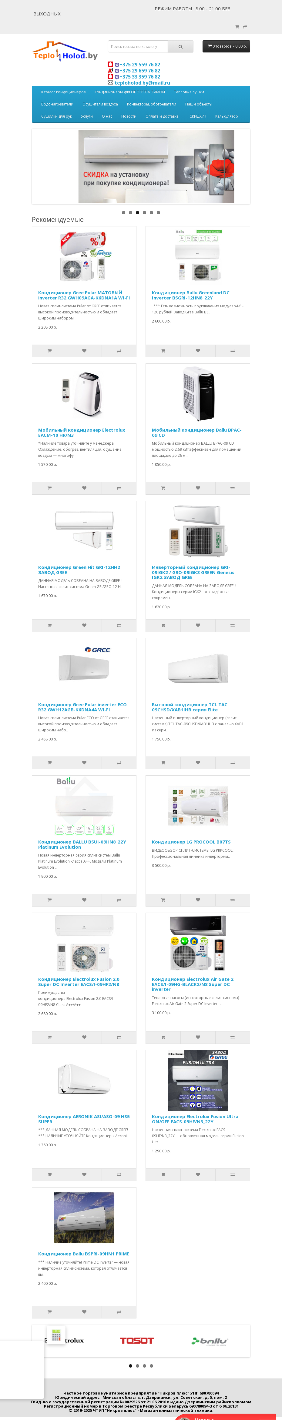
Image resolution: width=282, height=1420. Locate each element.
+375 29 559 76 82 (137, 65)
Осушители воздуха (100, 104)
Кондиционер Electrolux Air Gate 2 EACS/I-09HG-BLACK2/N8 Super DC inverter (192, 984)
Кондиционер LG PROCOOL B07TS (191, 842)
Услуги (87, 116)
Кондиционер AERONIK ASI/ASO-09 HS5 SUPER (84, 1118)
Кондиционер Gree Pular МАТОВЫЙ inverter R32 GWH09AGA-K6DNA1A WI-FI (84, 295)
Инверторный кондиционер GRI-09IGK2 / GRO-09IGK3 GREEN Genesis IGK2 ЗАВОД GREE (193, 572)
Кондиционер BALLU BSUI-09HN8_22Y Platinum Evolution (82, 844)
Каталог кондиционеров (63, 92)
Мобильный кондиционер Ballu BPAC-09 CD (197, 432)
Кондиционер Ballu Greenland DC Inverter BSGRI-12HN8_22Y (191, 295)
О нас (107, 116)
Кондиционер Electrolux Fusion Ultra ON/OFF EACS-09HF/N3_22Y (195, 1118)
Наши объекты (198, 104)
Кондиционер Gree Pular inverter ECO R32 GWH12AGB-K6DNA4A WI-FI (82, 707)
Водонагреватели (57, 104)
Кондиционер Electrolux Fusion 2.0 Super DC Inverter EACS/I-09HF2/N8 (78, 981)
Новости (128, 116)
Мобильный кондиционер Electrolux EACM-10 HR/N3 (81, 432)
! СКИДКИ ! (197, 116)
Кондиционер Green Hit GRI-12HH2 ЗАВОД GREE (79, 569)
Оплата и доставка (162, 116)
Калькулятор (226, 116)
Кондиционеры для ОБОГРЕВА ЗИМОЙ (130, 92)
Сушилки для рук (56, 116)
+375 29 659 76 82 (137, 71)
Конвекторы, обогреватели (151, 104)
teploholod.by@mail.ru (142, 83)
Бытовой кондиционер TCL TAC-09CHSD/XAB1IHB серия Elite (190, 707)
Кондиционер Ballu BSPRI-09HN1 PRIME (83, 1254)
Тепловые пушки (189, 92)
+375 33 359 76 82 (137, 77)
